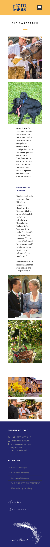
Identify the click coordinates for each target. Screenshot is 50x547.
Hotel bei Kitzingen (19, 467)
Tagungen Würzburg (20, 478)
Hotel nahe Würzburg (20, 473)
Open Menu (39, 7)
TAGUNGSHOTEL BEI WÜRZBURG (25, 483)
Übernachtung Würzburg (21, 488)
